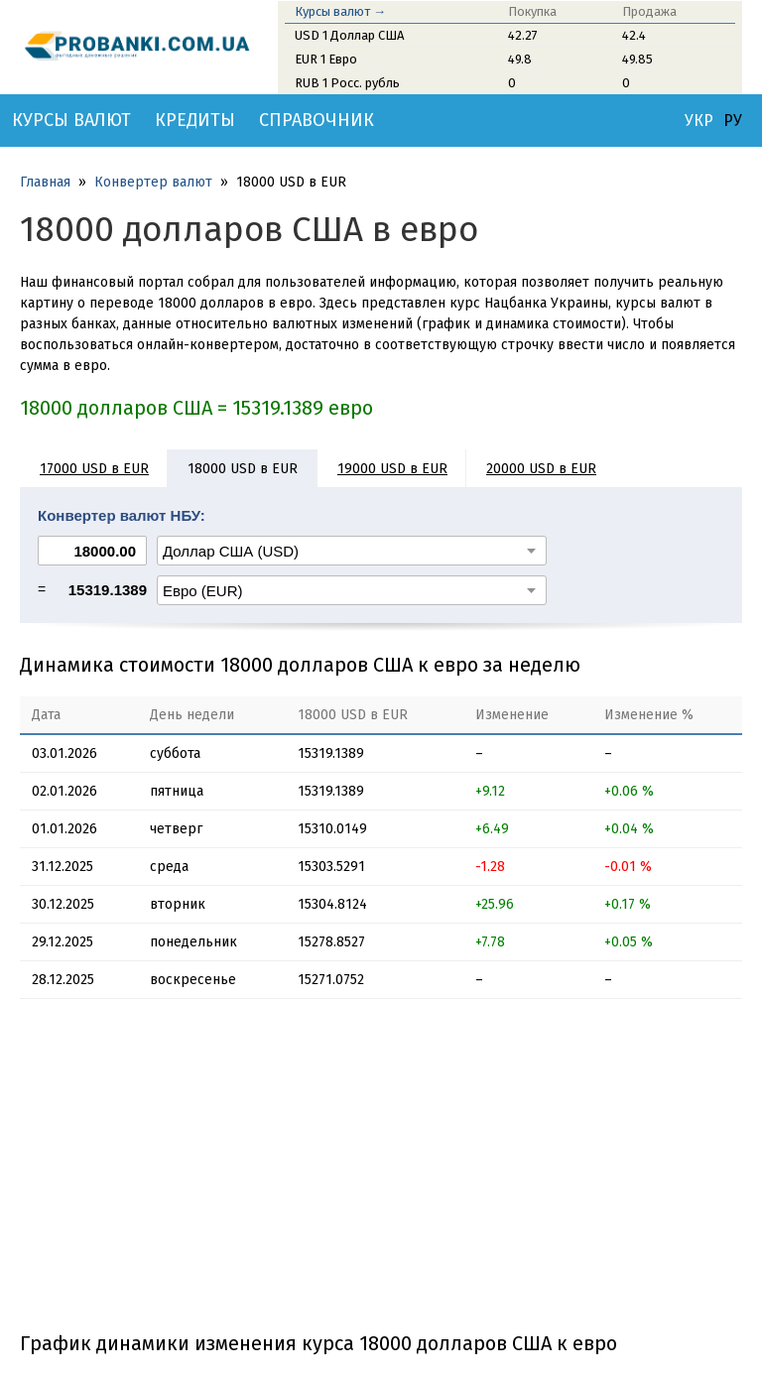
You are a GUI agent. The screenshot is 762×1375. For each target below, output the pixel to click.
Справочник (316, 120)
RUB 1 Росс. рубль (347, 82)
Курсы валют (71, 120)
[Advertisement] (381, 1173)
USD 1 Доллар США (349, 35)
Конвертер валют (153, 182)
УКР (699, 121)
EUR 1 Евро (326, 59)
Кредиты (195, 120)
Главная (45, 182)
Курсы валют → (340, 11)
